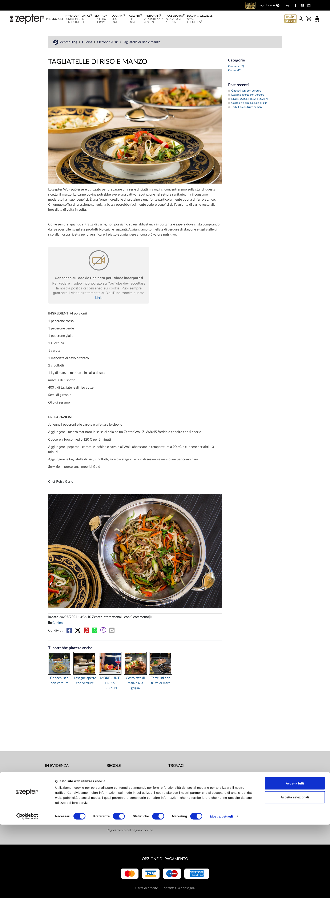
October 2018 (108, 43)
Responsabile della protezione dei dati (134, 792)
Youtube (180, 783)
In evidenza (57, 766)
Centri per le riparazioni (124, 783)
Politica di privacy (120, 800)
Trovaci (176, 766)
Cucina (87, 43)
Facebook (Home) (186, 775)
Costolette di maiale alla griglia (135, 683)
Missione (51, 783)
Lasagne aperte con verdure (85, 681)
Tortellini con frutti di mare (160, 681)
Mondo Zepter (55, 775)
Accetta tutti (295, 856)
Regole (114, 766)
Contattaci (52, 792)
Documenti (115, 775)
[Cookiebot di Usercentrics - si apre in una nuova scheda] (27, 890)
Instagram (181, 792)
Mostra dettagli (221, 889)
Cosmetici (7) (236, 67)
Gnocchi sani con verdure (59, 681)
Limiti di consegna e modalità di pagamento (130, 811)
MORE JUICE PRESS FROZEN (110, 683)
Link (98, 298)
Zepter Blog (69, 43)
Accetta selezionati (295, 870)
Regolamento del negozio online (130, 831)
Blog (48, 800)
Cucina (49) (234, 71)
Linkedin (180, 800)
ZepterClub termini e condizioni (130, 822)
